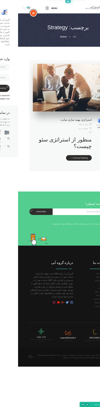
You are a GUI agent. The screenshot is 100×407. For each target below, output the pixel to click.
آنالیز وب (83, 284)
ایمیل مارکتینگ (81, 303)
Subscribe (20, 211)
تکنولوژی (67, 128)
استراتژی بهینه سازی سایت (58, 119)
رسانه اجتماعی (81, 281)
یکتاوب (47, 357)
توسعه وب (82, 288)
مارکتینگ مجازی (81, 299)
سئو (62, 128)
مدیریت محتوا (81, 291)
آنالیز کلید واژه (81, 306)
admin (82, 127)
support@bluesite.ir (50, 338)
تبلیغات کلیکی (81, 277)
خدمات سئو (82, 273)
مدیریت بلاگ (82, 295)
